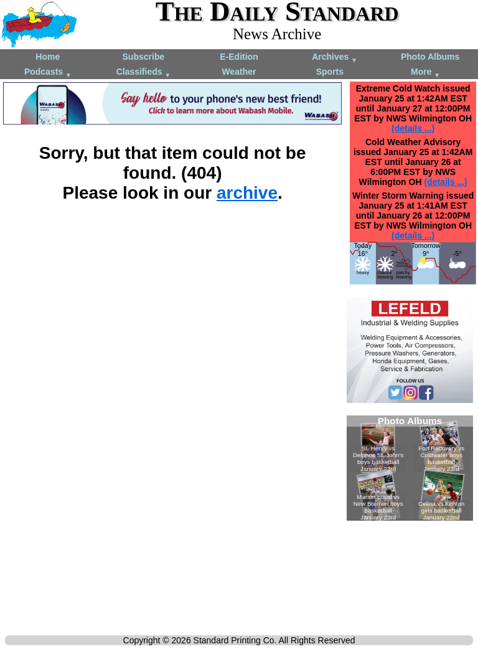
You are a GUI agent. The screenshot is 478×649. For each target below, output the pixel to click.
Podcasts (48, 72)
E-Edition (239, 57)
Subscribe (144, 57)
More (425, 72)
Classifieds (143, 72)
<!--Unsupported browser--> (410, 468)
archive (247, 192)
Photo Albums (430, 57)
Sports (330, 72)
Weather (239, 72)
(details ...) (412, 128)
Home (47, 57)
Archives (334, 58)
